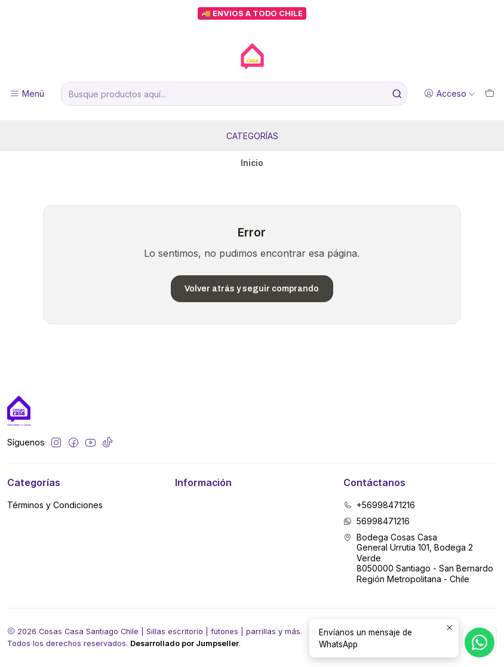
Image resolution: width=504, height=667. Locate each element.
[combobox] (234, 94)
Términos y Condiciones (55, 505)
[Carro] (490, 94)
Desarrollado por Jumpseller (184, 643)
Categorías (252, 136)
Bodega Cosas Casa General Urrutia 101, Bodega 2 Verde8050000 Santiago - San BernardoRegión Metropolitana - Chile (418, 558)
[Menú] (27, 94)
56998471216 (376, 521)
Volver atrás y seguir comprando (252, 288)
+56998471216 (379, 505)
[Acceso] (449, 94)
